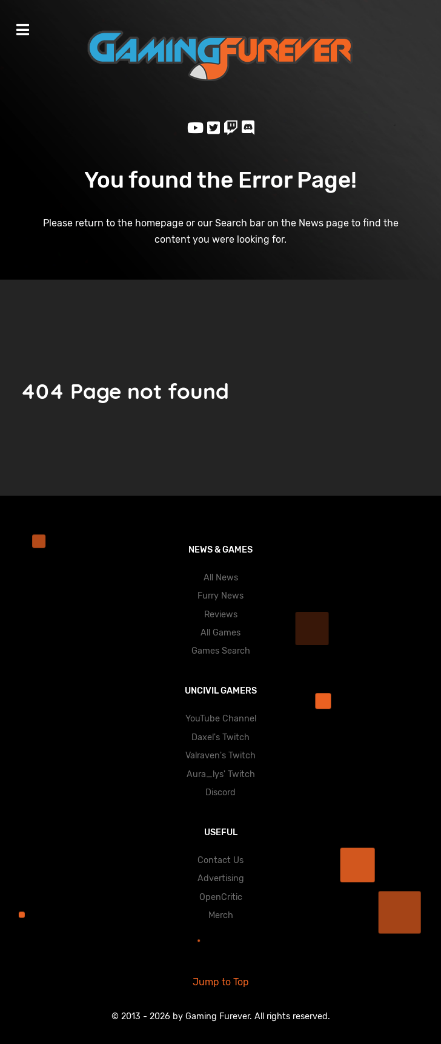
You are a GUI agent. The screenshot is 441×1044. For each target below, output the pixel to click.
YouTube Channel (220, 719)
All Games (220, 633)
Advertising (220, 878)
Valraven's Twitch (220, 755)
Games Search (220, 651)
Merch (220, 915)
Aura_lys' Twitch (221, 774)
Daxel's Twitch (220, 737)
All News (221, 578)
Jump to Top (221, 982)
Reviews (220, 614)
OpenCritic (220, 897)
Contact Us (220, 860)
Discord (220, 792)
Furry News (220, 596)
